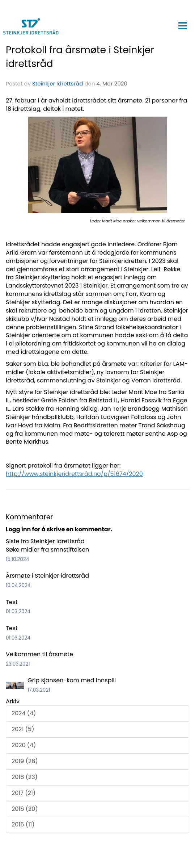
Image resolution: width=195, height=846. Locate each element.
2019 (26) (25, 761)
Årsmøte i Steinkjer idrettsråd (47, 575)
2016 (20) (25, 809)
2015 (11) (23, 824)
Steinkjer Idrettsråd (57, 83)
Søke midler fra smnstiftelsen (47, 549)
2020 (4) (24, 745)
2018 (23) (25, 777)
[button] (182, 24)
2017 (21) (23, 793)
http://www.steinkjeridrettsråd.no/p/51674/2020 (74, 474)
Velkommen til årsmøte (39, 654)
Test (12, 602)
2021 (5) (23, 729)
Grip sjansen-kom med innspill (71, 680)
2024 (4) (24, 713)
